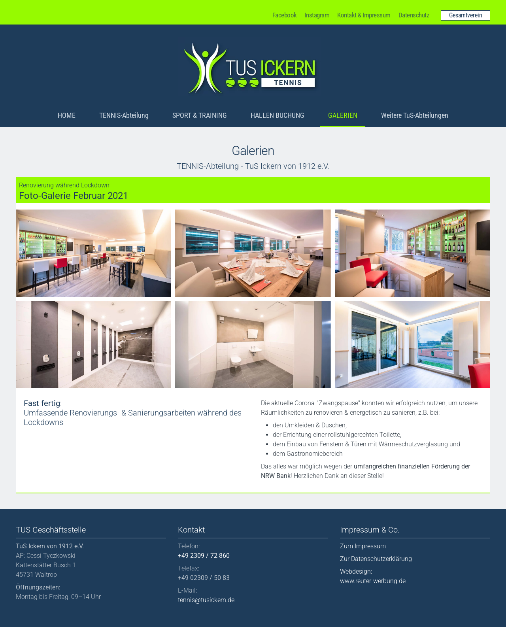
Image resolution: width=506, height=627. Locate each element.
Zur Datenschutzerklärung (376, 559)
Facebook (284, 15)
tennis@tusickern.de (206, 600)
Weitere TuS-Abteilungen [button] (414, 115)
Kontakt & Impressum (364, 15)
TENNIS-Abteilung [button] (124, 115)
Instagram (317, 15)
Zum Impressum (363, 546)
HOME (67, 115)
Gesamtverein (465, 15)
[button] (93, 253)
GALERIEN (342, 115)
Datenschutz (413, 15)
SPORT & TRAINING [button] (199, 115)
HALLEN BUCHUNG (277, 115)
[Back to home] (249, 66)
